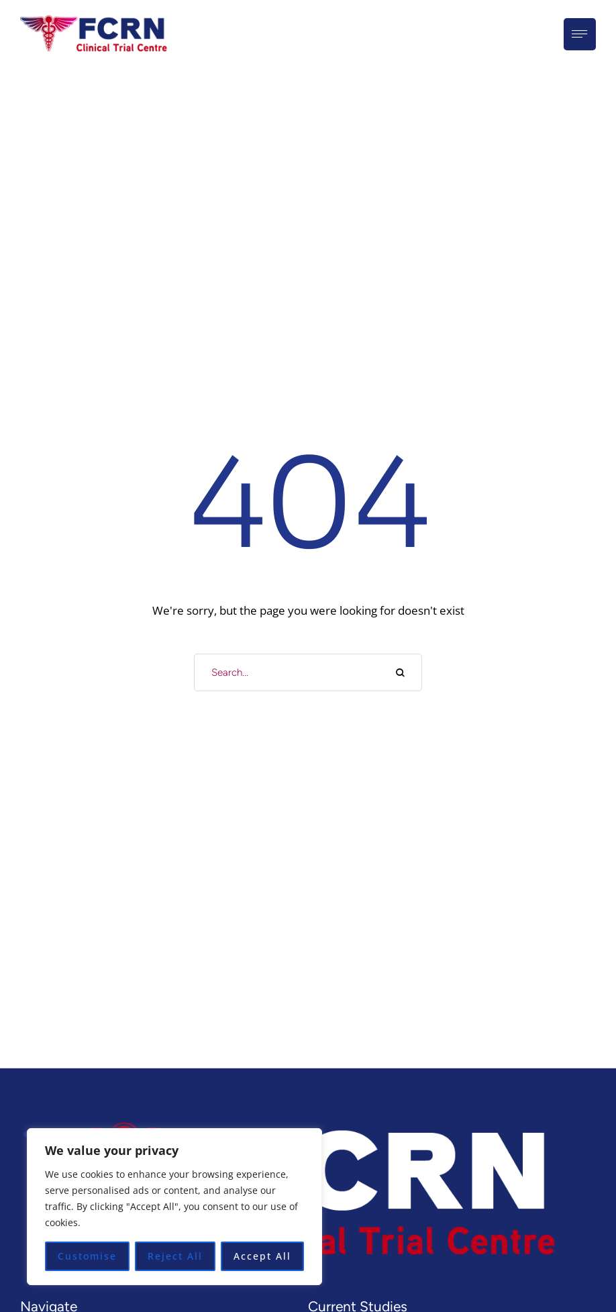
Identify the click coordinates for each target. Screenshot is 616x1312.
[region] (174, 1206)
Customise (87, 1256)
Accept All (262, 1256)
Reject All (175, 1256)
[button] (579, 1292)
